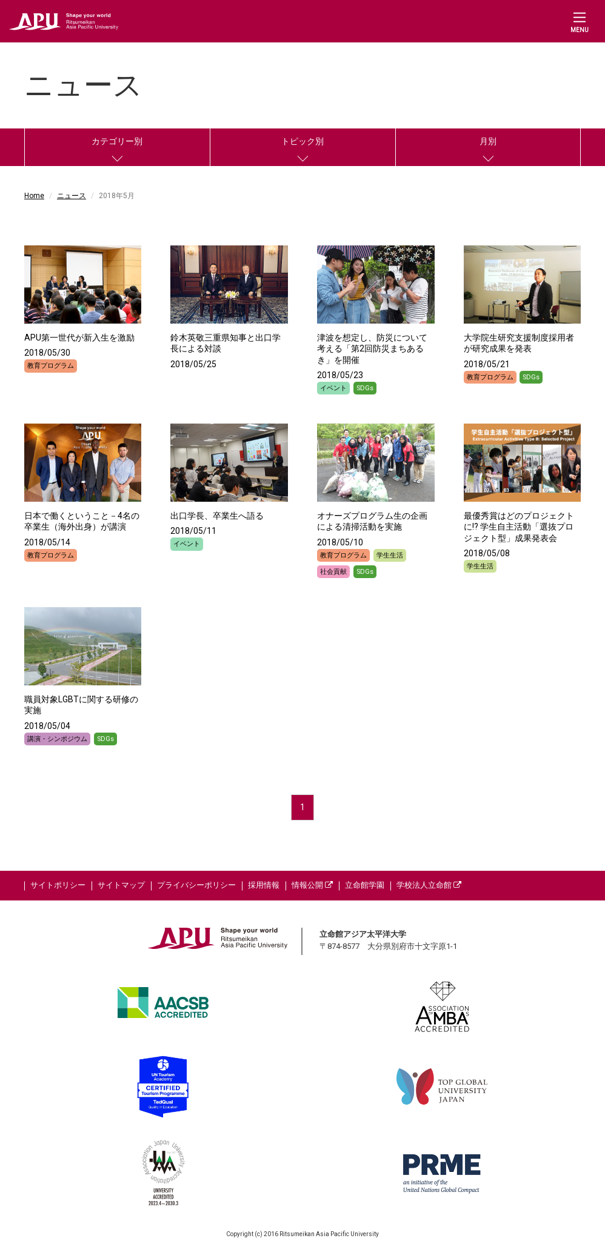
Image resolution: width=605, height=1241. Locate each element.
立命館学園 (364, 885)
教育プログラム (50, 366)
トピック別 (302, 141)
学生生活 (389, 555)
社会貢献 (333, 572)
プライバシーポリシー (196, 885)
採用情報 (263, 885)
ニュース (71, 195)
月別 (488, 141)
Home (34, 195)
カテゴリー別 (117, 141)
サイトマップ (121, 885)
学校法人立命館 (428, 885)
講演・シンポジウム (57, 739)
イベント (333, 388)
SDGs (364, 388)
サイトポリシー (57, 885)
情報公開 (312, 885)
